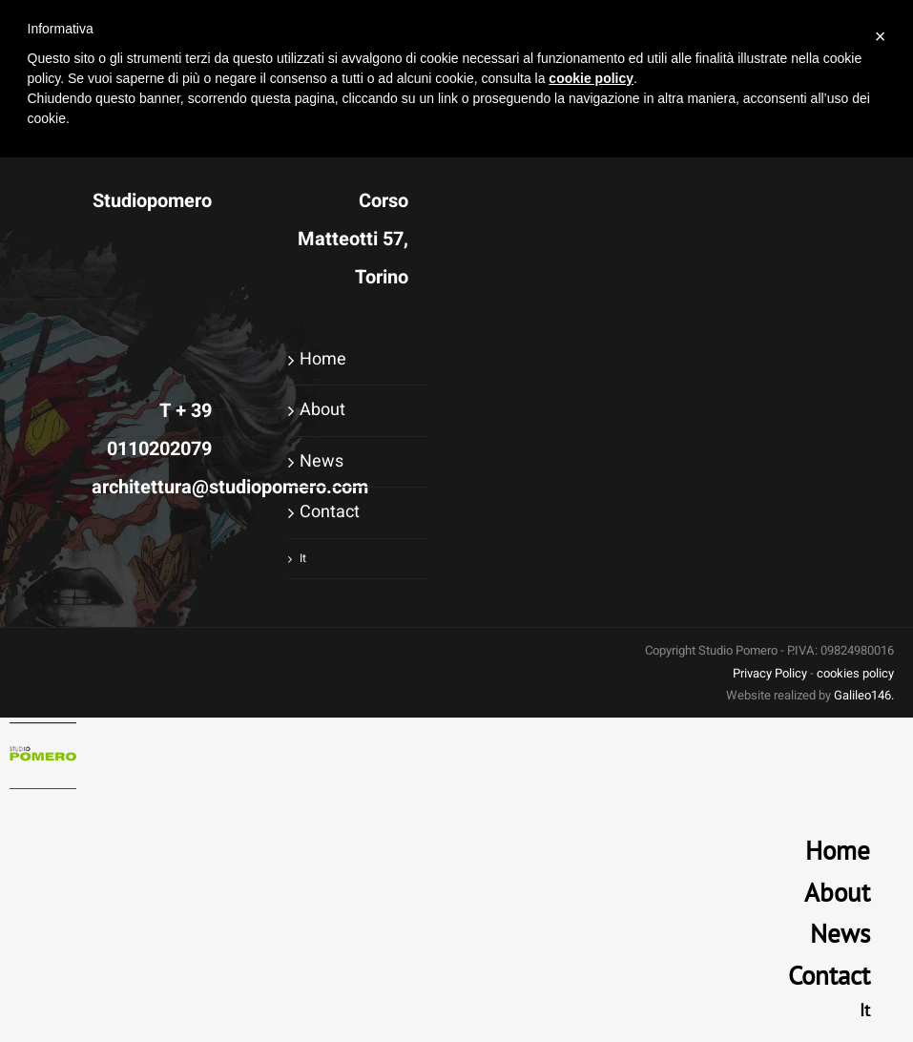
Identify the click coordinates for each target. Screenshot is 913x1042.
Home (323, 359)
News (321, 461)
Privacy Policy (770, 673)
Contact (330, 512)
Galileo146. (864, 695)
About (322, 410)
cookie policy (591, 78)
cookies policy (855, 673)
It (303, 558)
